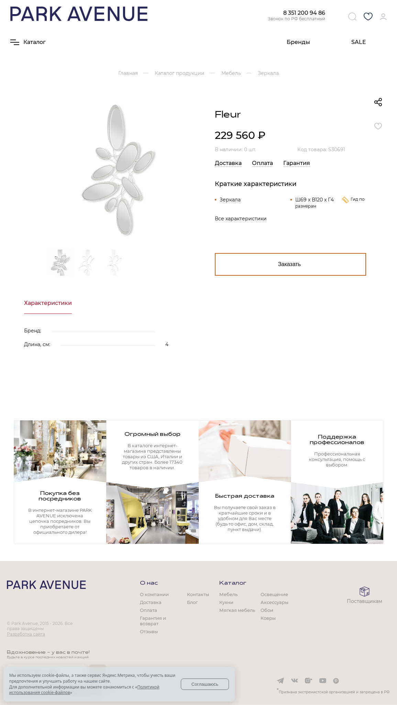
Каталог (232, 583)
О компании (154, 594)
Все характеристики (241, 219)
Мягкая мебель (237, 610)
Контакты (198, 594)
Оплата (262, 163)
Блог (192, 602)
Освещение (274, 594)
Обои (267, 610)
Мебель (228, 594)
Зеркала (230, 200)
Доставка (228, 163)
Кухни (226, 602)
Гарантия (296, 163)
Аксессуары (274, 602)
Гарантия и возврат (153, 620)
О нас (149, 583)
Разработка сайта (26, 634)
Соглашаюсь (205, 684)
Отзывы (149, 631)
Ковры (268, 618)
